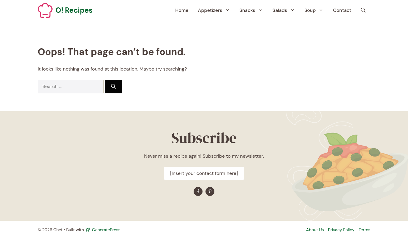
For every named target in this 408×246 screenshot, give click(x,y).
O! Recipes (74, 10)
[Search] (113, 86)
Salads (286, 10)
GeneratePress (106, 229)
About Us (315, 229)
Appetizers (216, 10)
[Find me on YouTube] (209, 191)
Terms (364, 229)
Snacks (253, 10)
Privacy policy (341, 229)
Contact (342, 10)
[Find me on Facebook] (198, 191)
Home (181, 10)
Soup (316, 10)
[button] (363, 10)
